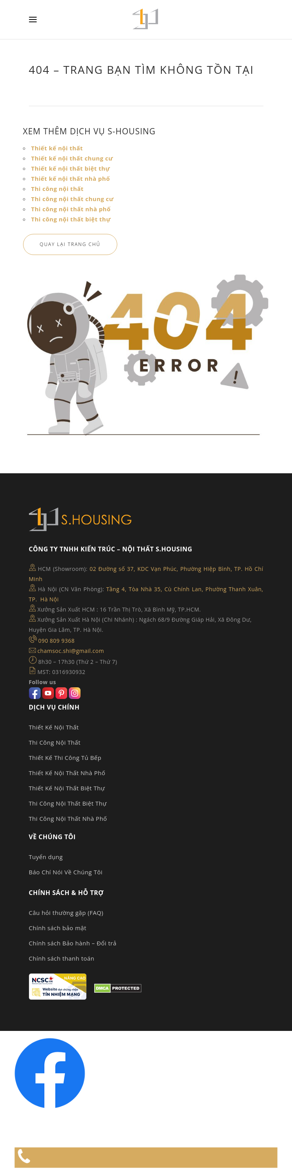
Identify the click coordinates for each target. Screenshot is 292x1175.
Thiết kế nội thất (57, 148)
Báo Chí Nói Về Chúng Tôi (66, 872)
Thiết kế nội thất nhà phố (70, 178)
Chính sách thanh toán (62, 958)
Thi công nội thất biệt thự (71, 219)
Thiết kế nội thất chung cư (72, 158)
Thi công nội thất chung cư (72, 199)
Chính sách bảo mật (58, 928)
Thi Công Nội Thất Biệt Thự (68, 803)
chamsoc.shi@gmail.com (71, 650)
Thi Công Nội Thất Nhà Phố (68, 818)
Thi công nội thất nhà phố (71, 209)
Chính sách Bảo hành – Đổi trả (73, 943)
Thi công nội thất (57, 189)
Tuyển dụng (46, 857)
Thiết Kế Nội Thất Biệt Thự (67, 788)
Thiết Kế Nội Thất (54, 727)
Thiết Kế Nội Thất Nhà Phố (67, 773)
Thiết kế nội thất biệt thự (70, 168)
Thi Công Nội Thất (55, 742)
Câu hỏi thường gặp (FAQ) (66, 912)
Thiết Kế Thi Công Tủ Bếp (65, 757)
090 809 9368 (56, 640)
